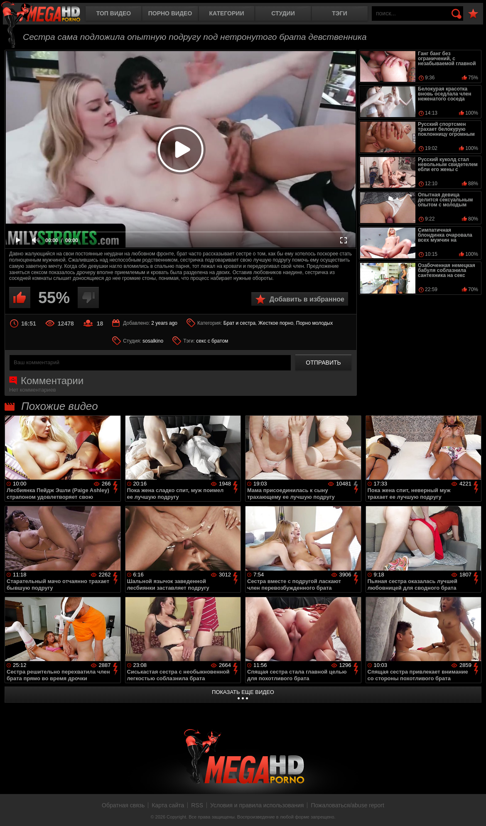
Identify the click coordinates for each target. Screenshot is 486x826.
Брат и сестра (239, 323)
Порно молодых (314, 323)
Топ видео (113, 13)
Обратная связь (123, 805)
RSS (197, 805)
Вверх (473, 811)
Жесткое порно (275, 323)
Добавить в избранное (307, 299)
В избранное (473, 14)
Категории (226, 13)
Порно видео (170, 13)
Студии (283, 13)
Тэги (339, 13)
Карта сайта (168, 805)
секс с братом (212, 341)
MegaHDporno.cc (47, 14)
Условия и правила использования (257, 805)
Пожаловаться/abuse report (347, 805)
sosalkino (152, 341)
